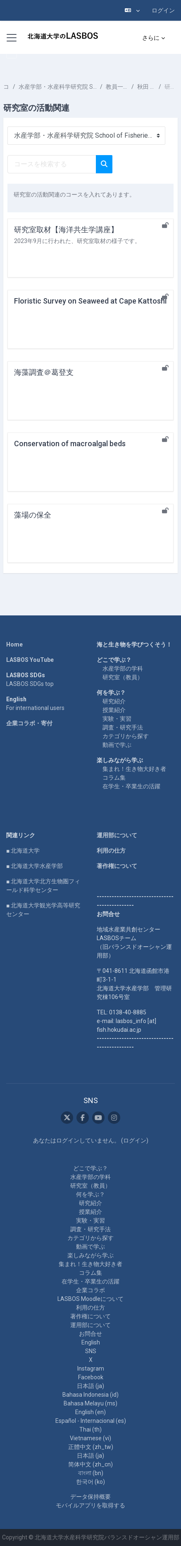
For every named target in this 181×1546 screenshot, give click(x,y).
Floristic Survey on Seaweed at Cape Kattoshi (90, 301)
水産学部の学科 (122, 668)
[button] (132, 10)
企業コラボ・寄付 (29, 723)
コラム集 (114, 777)
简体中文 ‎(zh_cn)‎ (90, 1464)
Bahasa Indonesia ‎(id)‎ (90, 1394)
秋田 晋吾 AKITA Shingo (146, 86)
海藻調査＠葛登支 (44, 372)
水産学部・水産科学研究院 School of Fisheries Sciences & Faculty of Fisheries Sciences (58, 86)
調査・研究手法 (122, 727)
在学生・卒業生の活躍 (131, 786)
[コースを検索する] (51, 164)
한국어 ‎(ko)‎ (90, 1481)
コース (6, 86)
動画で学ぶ (116, 744)
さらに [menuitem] (151, 37)
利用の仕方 (111, 850)
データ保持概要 (90, 1496)
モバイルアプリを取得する (90, 1505)
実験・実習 (116, 718)
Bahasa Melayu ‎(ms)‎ (90, 1403)
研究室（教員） (122, 677)
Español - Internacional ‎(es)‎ (90, 1420)
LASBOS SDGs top (30, 684)
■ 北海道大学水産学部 (34, 866)
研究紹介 (114, 701)
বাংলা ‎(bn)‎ (90, 1473)
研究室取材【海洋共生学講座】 (66, 229)
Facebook (90, 1377)
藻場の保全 (32, 514)
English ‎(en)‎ (90, 1412)
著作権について (117, 866)
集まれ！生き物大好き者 (134, 769)
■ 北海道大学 (23, 850)
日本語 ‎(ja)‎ (90, 1386)
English (90, 1342)
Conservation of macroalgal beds (70, 443)
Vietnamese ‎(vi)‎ (90, 1438)
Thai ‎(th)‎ (90, 1429)
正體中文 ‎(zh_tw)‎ (90, 1447)
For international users (35, 708)
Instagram (90, 1368)
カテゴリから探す (125, 736)
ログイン (163, 10)
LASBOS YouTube (30, 659)
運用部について (117, 835)
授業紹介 (114, 710)
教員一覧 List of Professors (117, 86)
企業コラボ (90, 1290)
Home (14, 644)
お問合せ (90, 1333)
